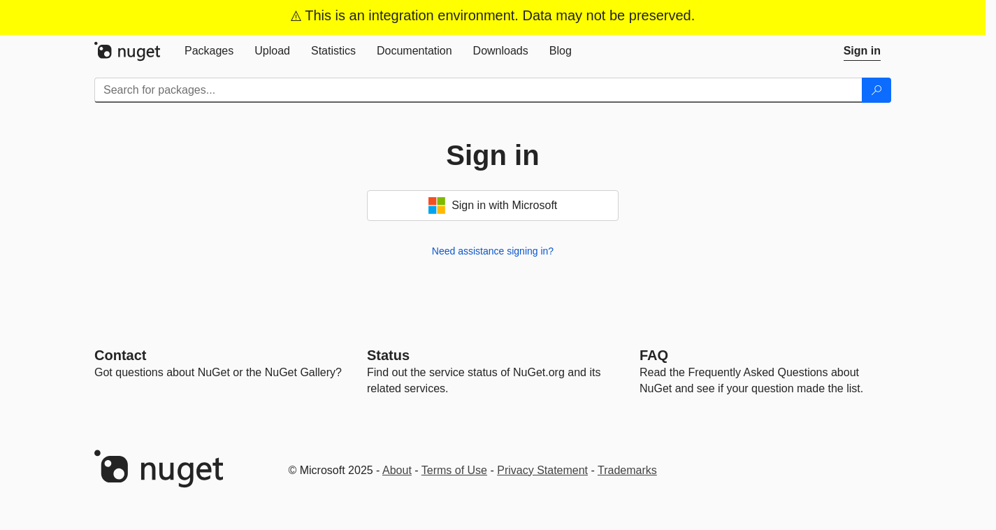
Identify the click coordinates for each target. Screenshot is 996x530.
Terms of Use (454, 470)
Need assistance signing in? (493, 251)
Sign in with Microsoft (493, 205)
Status (388, 355)
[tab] (209, 51)
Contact (120, 355)
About (397, 470)
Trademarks (627, 470)
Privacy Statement (542, 470)
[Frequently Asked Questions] (654, 355)
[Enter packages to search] (478, 90)
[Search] (876, 90)
